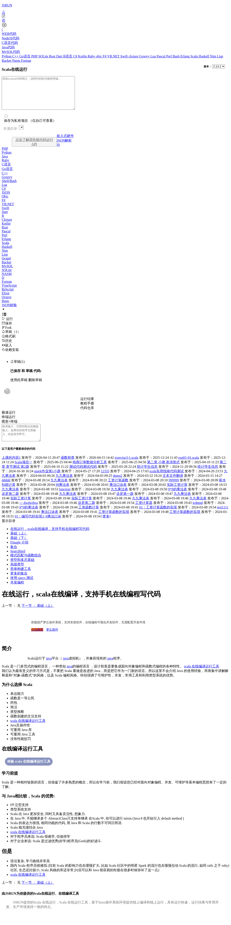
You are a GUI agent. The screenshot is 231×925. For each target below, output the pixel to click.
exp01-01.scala (188, 467)
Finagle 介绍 (19, 552)
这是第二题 (10, 503)
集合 (13, 556)
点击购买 (37, 639)
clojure (134, 56)
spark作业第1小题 (47, 481)
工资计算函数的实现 (113, 521)
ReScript (8, 296)
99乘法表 (62, 494)
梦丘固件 (52, 639)
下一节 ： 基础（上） (37, 615)
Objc (5, 203)
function (64, 499)
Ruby (92, 56)
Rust (52, 56)
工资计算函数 (118, 490)
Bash (176, 56)
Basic (5, 307)
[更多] (106, 526)
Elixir (5, 299)
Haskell (204, 56)
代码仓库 (87, 414)
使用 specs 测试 (21, 587)
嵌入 (7, 352)
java (49, 668)
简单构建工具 (20, 578)
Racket (7, 60)
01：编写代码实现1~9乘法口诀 (38, 526)
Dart (59, 56)
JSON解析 (64, 147)
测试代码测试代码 (83, 476)
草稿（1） (11, 338)
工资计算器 (143, 512)
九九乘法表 (64, 485)
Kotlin (83, 56)
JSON (6, 199)
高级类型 (17, 574)
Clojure (7, 226)
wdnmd (198, 512)
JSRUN (7, 5)
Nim (213, 56)
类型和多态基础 (22, 569)
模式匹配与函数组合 (25, 565)
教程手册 (87, 410)
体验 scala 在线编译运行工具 (28, 771)
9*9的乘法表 (177, 499)
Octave (6, 303)
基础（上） (18, 543)
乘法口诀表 (118, 494)
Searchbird (17, 561)
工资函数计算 (88, 517)
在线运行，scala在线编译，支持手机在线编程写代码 (49, 538)
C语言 (6, 171)
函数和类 (67, 467)
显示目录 (8, 530)
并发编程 (17, 592)
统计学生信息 (147, 476)
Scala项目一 (23, 472)
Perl (169, 56)
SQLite (43, 56)
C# (75, 56)
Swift (124, 56)
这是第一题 (125, 503)
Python (7, 56)
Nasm (16, 60)
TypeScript (9, 292)
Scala (194, 56)
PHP (34, 56)
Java (5, 163)
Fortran (26, 60)
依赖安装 (10, 356)
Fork (7, 334)
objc (99, 56)
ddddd (6, 490)
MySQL (7, 272)
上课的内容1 (11, 467)
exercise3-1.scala (126, 467)
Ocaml (6, 265)
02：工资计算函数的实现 (158, 517)
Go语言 (25, 56)
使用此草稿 (18, 386)
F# (105, 56)
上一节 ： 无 (11, 615)
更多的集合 (18, 583)
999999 (174, 490)
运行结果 (87, 405)
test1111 (222, 517)
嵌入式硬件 (65, 142)
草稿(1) (17, 368)
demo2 (117, 485)
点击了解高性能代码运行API (34, 148)
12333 (105, 481)
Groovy (144, 56)
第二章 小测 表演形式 (163, 472)
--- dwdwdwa (28, 512)
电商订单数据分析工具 (90, 472)
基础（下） (18, 547)
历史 (7, 347)
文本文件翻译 (173, 485)
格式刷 (8, 342)
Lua (153, 56)
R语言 (68, 56)
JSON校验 (9, 311)
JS (58, 151)
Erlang (185, 56)
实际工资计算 (177, 494)
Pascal (161, 56)
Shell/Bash (9, 187)
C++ (15, 56)
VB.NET (113, 56)
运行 (7, 325)
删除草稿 (35, 386)
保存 (7, 330)
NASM (7, 280)
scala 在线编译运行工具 (201, 676)
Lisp (220, 56)
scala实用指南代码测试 (166, 481)
